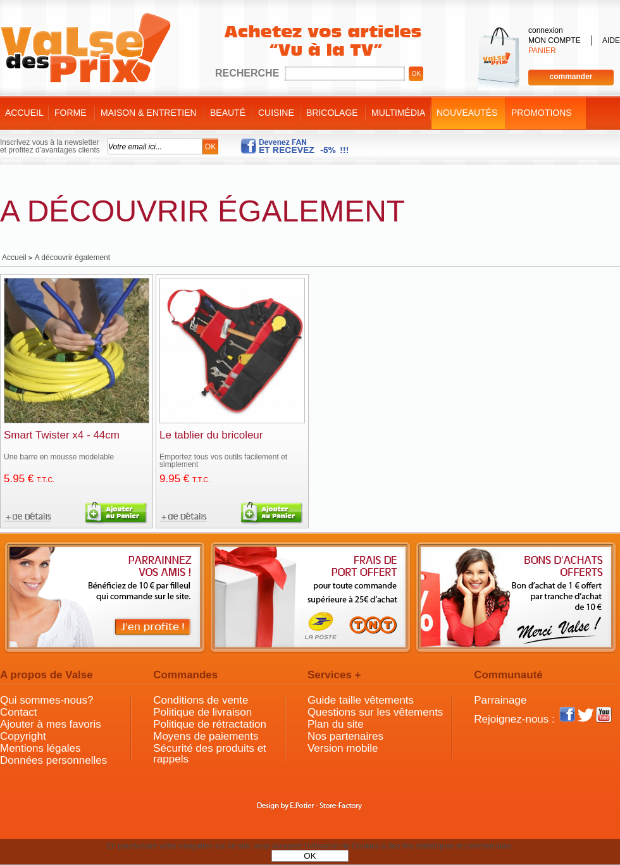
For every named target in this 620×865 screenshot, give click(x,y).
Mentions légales (40, 748)
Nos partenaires (345, 736)
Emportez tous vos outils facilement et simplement (223, 460)
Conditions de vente (200, 700)
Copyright (23, 736)
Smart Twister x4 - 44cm (62, 435)
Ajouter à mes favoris (50, 724)
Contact (18, 712)
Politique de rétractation (209, 724)
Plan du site (335, 724)
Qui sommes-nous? (46, 700)
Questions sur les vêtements (375, 712)
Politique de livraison (202, 712)
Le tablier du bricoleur (211, 435)
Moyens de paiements (205, 736)
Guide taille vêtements (360, 700)
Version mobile (342, 748)
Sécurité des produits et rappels (209, 753)
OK (310, 856)
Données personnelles (53, 760)
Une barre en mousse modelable (59, 457)
